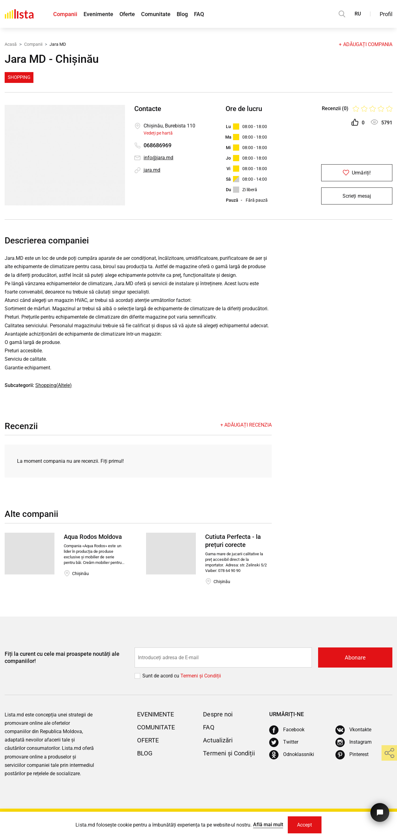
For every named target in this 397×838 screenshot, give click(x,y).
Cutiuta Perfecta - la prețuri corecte (233, 540)
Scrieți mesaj (357, 196)
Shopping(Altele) (53, 385)
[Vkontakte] (353, 730)
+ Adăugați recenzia (246, 425)
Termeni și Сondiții (200, 676)
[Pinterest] (352, 754)
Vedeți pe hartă (158, 133)
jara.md (152, 170)
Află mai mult (268, 824)
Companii (65, 14)
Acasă (11, 44)
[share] (389, 753)
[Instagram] (353, 742)
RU (358, 14)
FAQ (199, 14)
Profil (386, 14)
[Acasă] (19, 14)
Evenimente (98, 14)
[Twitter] (283, 742)
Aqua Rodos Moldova (93, 536)
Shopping (19, 77)
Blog (182, 14)
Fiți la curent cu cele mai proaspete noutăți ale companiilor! (62, 657)
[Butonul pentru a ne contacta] (379, 812)
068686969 (157, 145)
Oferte (127, 14)
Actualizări (217, 740)
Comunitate (155, 14)
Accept (304, 825)
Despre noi (217, 714)
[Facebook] (286, 730)
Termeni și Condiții (229, 753)
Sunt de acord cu (161, 676)
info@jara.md (158, 158)
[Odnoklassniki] (291, 754)
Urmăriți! (356, 173)
